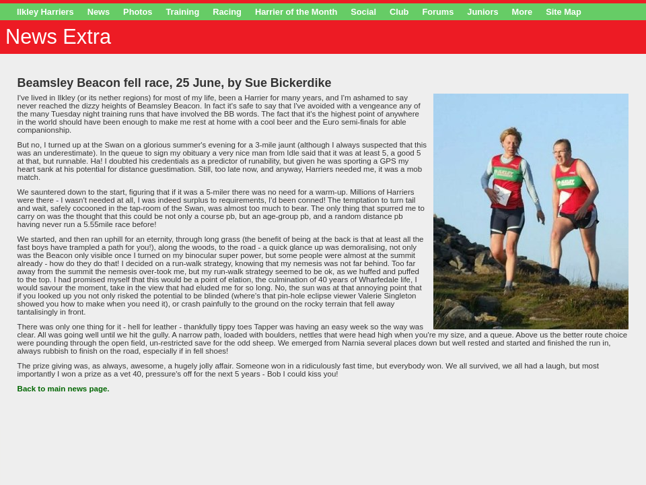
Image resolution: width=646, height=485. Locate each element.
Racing (227, 12)
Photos (137, 12)
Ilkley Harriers (45, 12)
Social (363, 12)
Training (182, 12)
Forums (438, 12)
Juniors (482, 12)
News (98, 12)
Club (399, 12)
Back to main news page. (63, 389)
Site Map (563, 12)
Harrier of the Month (296, 12)
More (522, 12)
